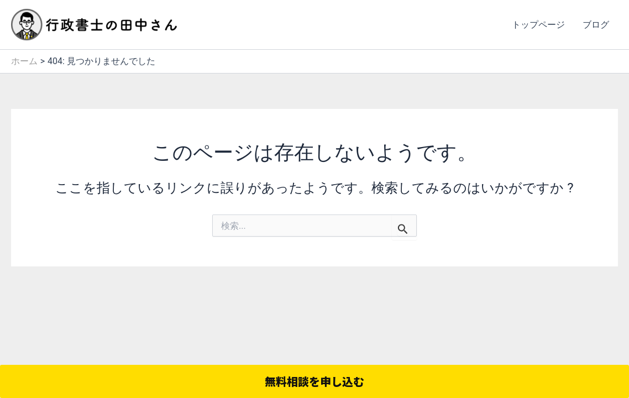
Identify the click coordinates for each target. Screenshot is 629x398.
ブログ (596, 24)
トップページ (538, 24)
